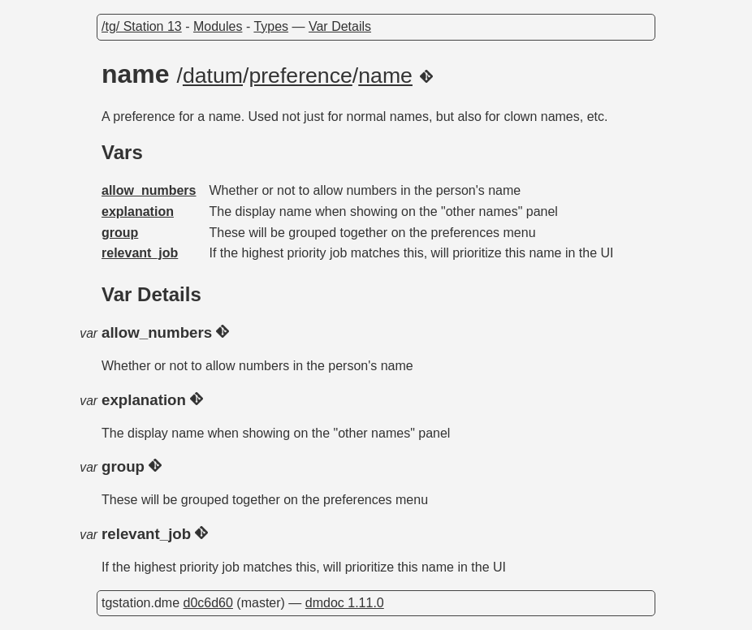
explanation (138, 211)
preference (300, 75)
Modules (217, 26)
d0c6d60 (208, 603)
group (120, 232)
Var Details (340, 26)
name (385, 75)
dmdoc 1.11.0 (344, 603)
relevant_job (140, 253)
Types (270, 26)
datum (213, 75)
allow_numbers (149, 190)
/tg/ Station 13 (142, 26)
